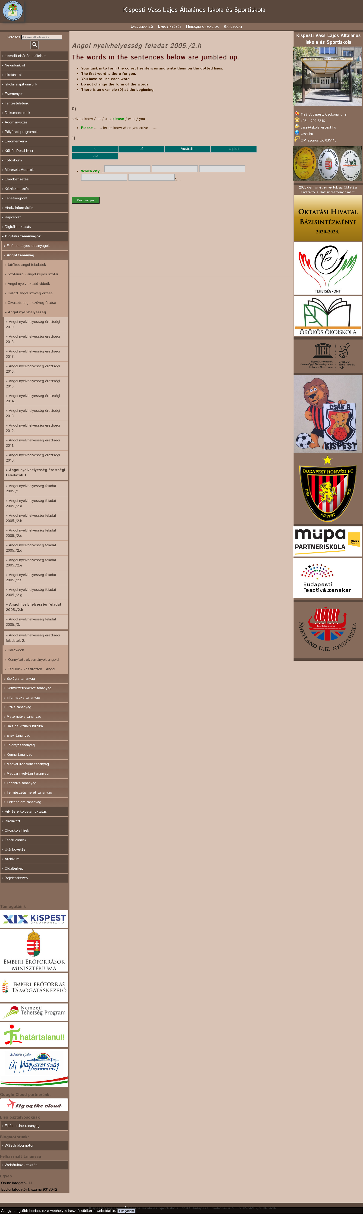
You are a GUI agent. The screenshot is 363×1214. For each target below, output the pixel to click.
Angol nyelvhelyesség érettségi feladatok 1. (35, 472)
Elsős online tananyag (22, 1126)
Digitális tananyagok (23, 236)
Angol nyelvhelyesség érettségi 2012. (33, 428)
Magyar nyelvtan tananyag (27, 773)
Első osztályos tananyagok (28, 245)
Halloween (16, 650)
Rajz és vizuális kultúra (24, 726)
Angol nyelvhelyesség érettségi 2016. (33, 369)
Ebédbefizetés (17, 179)
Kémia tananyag (19, 754)
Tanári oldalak (15, 840)
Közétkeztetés (17, 189)
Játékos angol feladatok (27, 264)
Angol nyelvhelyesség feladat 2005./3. (31, 622)
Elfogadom (126, 1211)
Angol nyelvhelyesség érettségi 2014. (33, 398)
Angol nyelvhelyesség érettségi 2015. (33, 383)
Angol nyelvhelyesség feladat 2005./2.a (31, 503)
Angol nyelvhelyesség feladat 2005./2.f (31, 577)
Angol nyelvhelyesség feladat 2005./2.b (31, 518)
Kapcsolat (233, 27)
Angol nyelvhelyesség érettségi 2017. (33, 354)
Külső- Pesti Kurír (19, 151)
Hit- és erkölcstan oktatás (26, 811)
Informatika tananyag (23, 697)
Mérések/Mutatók (19, 170)
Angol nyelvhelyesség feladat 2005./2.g (31, 592)
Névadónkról (15, 65)
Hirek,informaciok (202, 27)
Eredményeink (16, 141)
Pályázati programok (21, 132)
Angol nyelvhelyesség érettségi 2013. (33, 413)
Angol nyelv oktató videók (29, 283)
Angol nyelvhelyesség (27, 312)
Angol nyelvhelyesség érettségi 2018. (33, 339)
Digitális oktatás (18, 227)
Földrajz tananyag (20, 745)
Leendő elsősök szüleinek (26, 56)
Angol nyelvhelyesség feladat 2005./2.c (31, 533)
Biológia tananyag (20, 678)
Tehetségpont (16, 198)
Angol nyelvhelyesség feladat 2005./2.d (31, 548)
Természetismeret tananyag (29, 792)
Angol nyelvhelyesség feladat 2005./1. (31, 488)
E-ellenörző (142, 27)
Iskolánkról (13, 75)
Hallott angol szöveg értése (30, 293)
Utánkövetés (15, 849)
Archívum (12, 859)
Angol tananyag (20, 255)
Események (14, 94)
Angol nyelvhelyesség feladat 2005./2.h (33, 607)
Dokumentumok (17, 113)
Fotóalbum (13, 160)
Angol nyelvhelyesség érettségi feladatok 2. (33, 638)
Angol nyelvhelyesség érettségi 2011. (33, 443)
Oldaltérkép (14, 868)
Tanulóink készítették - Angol (31, 669)
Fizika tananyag (18, 707)
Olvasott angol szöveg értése (32, 302)
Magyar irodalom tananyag (27, 764)
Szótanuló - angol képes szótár (33, 274)
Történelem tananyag (23, 802)
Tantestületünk (17, 103)
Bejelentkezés (16, 878)
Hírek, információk (19, 208)
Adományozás (16, 122)
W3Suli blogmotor (19, 1145)
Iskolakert (12, 821)
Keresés (13, 37)
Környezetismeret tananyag (28, 688)
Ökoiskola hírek (17, 830)
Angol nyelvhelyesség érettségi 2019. (33, 324)
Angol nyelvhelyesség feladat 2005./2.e (31, 562)
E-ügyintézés (169, 27)
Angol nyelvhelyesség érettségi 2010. (33, 458)
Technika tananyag (21, 783)
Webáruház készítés (21, 1165)
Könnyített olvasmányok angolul (33, 659)
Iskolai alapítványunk (21, 84)
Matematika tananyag (23, 716)
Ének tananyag (18, 735)
